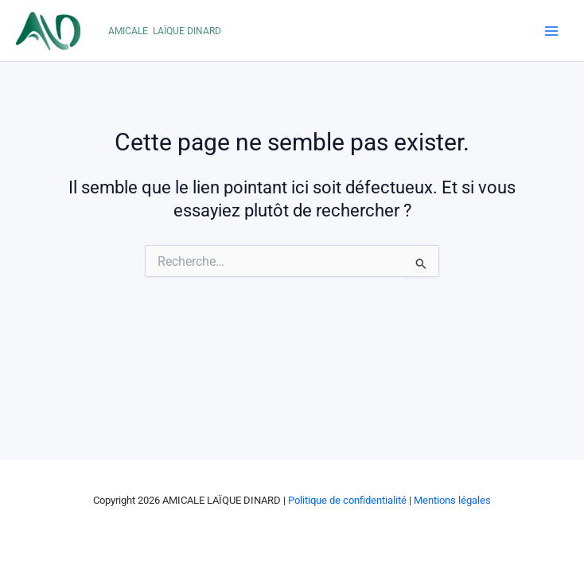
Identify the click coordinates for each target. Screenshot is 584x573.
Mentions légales (452, 500)
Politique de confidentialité (347, 500)
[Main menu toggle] (551, 31)
